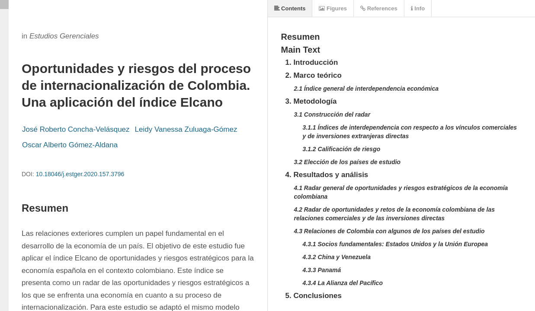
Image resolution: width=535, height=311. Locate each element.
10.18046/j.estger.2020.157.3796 (80, 174)
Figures (333, 8)
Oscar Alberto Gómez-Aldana (70, 145)
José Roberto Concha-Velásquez (76, 129)
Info (418, 8)
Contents (290, 8)
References (378, 8)
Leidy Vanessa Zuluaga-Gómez (186, 129)
